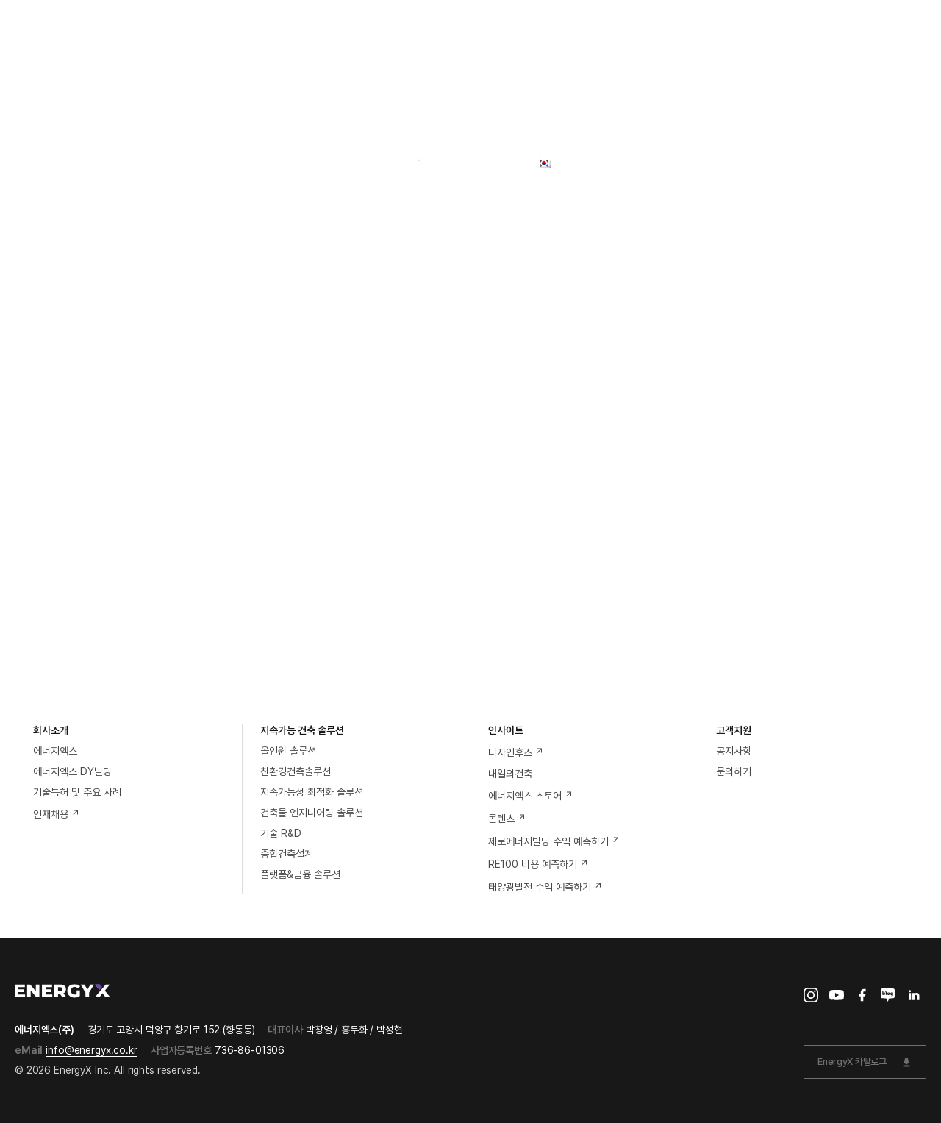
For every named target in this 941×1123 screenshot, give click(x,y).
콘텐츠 (507, 818)
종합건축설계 (286, 854)
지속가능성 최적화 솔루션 (311, 792)
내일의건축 (510, 774)
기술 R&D (280, 833)
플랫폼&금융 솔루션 (300, 874)
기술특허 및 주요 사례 (77, 792)
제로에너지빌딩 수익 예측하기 (554, 841)
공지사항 (733, 751)
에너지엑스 (55, 751)
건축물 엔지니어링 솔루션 (311, 813)
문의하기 (733, 771)
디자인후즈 (516, 752)
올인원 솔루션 (288, 751)
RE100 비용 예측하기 (538, 864)
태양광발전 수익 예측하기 (545, 887)
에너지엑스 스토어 (530, 796)
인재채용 (56, 814)
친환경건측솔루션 (295, 771)
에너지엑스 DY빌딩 (72, 771)
